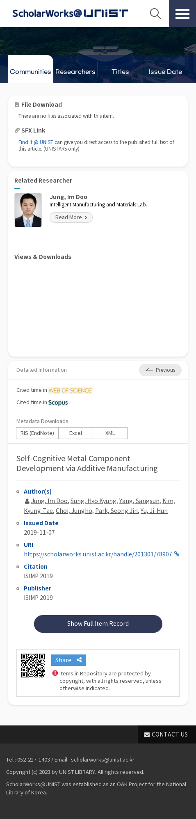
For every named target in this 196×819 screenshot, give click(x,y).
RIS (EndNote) (37, 433)
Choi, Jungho (74, 511)
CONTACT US (170, 734)
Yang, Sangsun (139, 501)
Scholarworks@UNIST (70, 13)
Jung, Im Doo (49, 501)
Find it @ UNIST (35, 142)
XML (110, 433)
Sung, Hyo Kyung (93, 501)
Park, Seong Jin (116, 511)
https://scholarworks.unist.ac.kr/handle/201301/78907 (98, 554)
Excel (75, 433)
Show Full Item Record (98, 623)
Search (155, 13)
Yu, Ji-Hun (154, 511)
